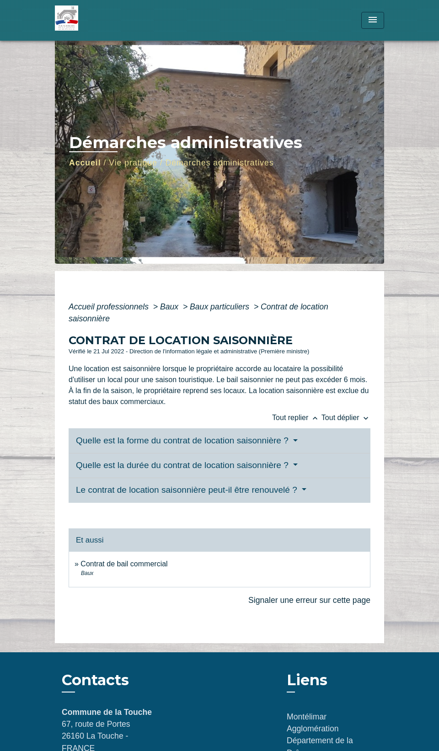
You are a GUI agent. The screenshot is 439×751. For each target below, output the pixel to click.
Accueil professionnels (110, 306)
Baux (170, 306)
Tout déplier (345, 417)
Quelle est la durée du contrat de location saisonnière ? (183, 465)
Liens (307, 680)
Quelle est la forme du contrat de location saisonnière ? (183, 440)
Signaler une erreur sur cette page (309, 600)
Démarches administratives (220, 162)
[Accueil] (112, 20)
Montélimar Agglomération (312, 722)
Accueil (85, 162)
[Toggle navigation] (372, 20)
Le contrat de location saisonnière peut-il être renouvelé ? (188, 490)
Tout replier (296, 417)
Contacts (95, 680)
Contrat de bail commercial (123, 564)
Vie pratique (133, 162)
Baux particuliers (221, 306)
